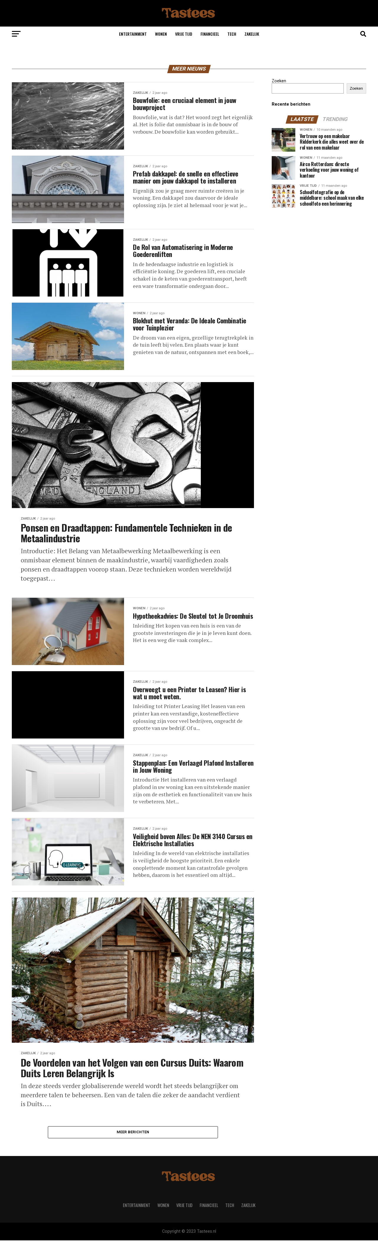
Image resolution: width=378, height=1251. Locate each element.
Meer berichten (133, 1142)
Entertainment (133, 34)
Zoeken (279, 80)
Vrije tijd (183, 34)
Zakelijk (252, 34)
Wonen (161, 34)
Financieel (210, 34)
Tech (231, 34)
